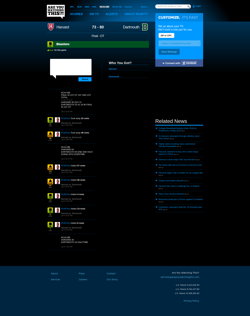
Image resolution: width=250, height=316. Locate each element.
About (136, 14)
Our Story (112, 279)
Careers (83, 279)
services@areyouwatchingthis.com (180, 277)
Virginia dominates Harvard (171, 180)
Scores (76, 14)
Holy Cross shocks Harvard (171, 194)
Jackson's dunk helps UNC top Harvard (177, 159)
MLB (79, 7)
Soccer (128, 7)
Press (82, 274)
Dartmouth (131, 27)
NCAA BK (104, 7)
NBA (87, 7)
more (143, 7)
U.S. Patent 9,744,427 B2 (187, 289)
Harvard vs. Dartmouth (71, 123)
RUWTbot (65, 118)
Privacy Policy (191, 301)
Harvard (62, 27)
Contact (111, 274)
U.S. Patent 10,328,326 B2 (187, 293)
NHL (94, 7)
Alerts (112, 14)
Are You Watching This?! (56, 12)
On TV (94, 14)
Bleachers (62, 44)
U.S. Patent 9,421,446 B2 (187, 285)
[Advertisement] (179, 93)
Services (55, 279)
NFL (72, 7)
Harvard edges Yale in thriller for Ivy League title (181, 173)
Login (198, 6)
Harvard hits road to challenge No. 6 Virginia (179, 186)
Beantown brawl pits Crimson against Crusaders (181, 199)
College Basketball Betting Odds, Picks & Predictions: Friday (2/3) (177, 129)
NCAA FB (117, 7)
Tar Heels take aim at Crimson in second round (180, 165)
